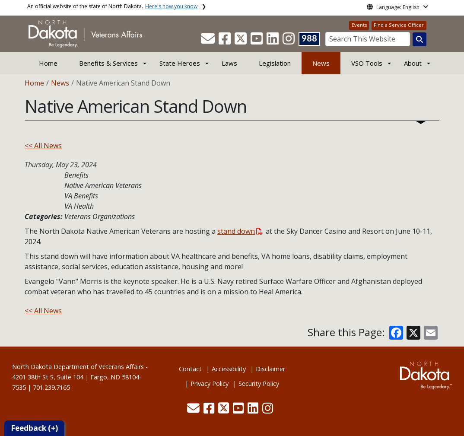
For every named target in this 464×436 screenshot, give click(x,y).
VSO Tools (366, 63)
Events (359, 25)
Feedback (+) (34, 428)
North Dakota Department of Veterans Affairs (78, 367)
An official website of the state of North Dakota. (112, 6)
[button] (208, 41)
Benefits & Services (108, 63)
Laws (229, 63)
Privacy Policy (210, 383)
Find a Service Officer (399, 25)
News (321, 63)
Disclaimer (270, 369)
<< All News (43, 145)
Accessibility (229, 369)
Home (48, 63)
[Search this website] (419, 39)
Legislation (275, 63)
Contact (190, 369)
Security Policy (258, 383)
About (413, 63)
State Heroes (179, 63)
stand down (240, 231)
